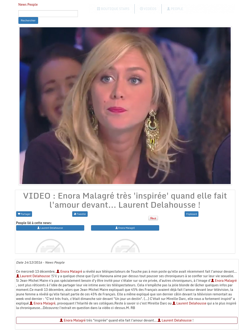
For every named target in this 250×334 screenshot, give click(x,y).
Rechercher (28, 20)
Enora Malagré (69, 271)
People (175, 8)
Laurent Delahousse (33, 276)
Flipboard (191, 214)
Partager (24, 214)
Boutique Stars (113, 8)
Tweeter (80, 214)
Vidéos (148, 8)
